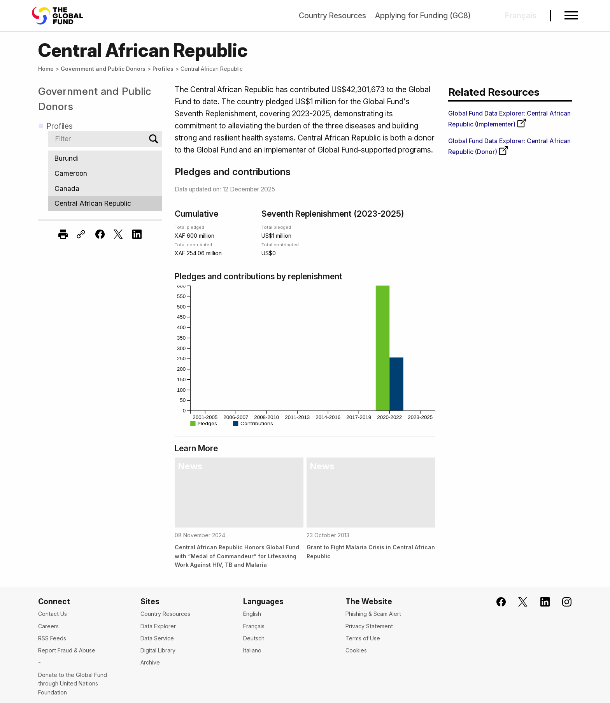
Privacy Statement (369, 626)
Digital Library (157, 650)
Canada (105, 188)
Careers (48, 626)
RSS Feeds (52, 638)
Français (254, 626)
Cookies (356, 650)
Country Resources (332, 15)
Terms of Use (362, 638)
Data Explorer (158, 626)
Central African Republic (105, 203)
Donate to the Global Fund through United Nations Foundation (72, 683)
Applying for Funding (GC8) (423, 15)
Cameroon (105, 173)
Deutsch (254, 638)
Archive (150, 662)
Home (46, 68)
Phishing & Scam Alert (373, 613)
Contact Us (52, 613)
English (252, 613)
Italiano (252, 650)
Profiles (163, 68)
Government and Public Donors (103, 68)
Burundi (105, 158)
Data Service (157, 638)
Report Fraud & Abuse (66, 650)
